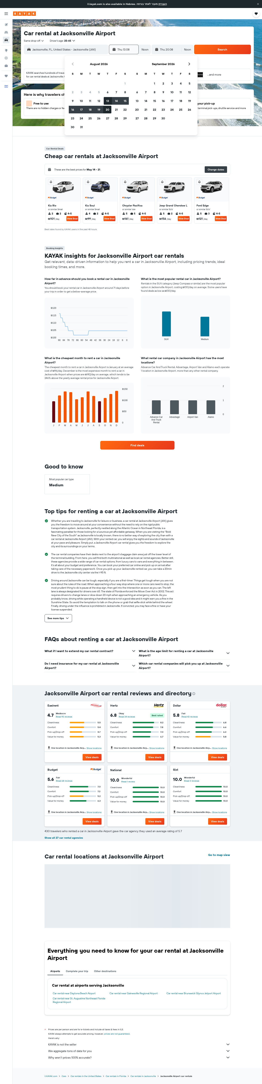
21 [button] (116, 109)
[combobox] (34, 41)
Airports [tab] (55, 971)
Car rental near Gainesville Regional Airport (134, 993)
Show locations (94, 748)
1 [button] (125, 83)
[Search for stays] (6, 32)
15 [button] (125, 101)
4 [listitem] (87, 213)
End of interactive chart (145, 337)
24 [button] (81, 118)
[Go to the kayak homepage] (24, 13)
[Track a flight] (6, 58)
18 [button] (90, 109)
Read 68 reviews (64, 780)
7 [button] (116, 92)
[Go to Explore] (6, 50)
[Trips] (6, 76)
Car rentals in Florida (116, 1076)
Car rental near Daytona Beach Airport (74, 993)
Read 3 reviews (191, 780)
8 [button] (125, 92)
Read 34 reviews (127, 716)
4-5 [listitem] (68, 213)
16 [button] (72, 109)
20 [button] (107, 109)
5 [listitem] (124, 213)
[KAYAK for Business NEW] (6, 65)
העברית (162, 4)
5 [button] (99, 92)
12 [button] (99, 101)
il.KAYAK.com (51, 1076)
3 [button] (81, 92)
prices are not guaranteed (117, 1033)
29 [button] (125, 118)
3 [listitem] (207, 213)
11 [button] (90, 101)
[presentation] (193, 693)
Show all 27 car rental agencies (64, 837)
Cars (64, 1076)
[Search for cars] (6, 40)
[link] (137, 445)
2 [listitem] (50, 213)
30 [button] (72, 127)
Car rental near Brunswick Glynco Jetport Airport (193, 993)
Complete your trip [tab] (77, 971)
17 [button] (81, 109)
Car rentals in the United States (86, 1076)
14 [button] (116, 101)
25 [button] (90, 118)
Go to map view (219, 855)
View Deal (72, 218)
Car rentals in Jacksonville (143, 1076)
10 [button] (81, 101)
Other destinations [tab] (105, 971)
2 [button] (73, 92)
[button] (258, 4)
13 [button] (107, 101)
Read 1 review (128, 781)
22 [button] (125, 109)
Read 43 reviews (190, 716)
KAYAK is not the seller (139, 1044)
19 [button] (99, 109)
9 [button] (73, 101)
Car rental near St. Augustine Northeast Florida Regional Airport (79, 1000)
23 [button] (72, 118)
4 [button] (90, 92)
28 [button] (116, 118)
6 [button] (107, 92)
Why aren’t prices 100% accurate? (139, 1057)
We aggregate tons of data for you (139, 1051)
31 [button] (81, 127)
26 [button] (98, 118)
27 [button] (107, 118)
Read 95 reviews (64, 716)
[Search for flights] (6, 24)
